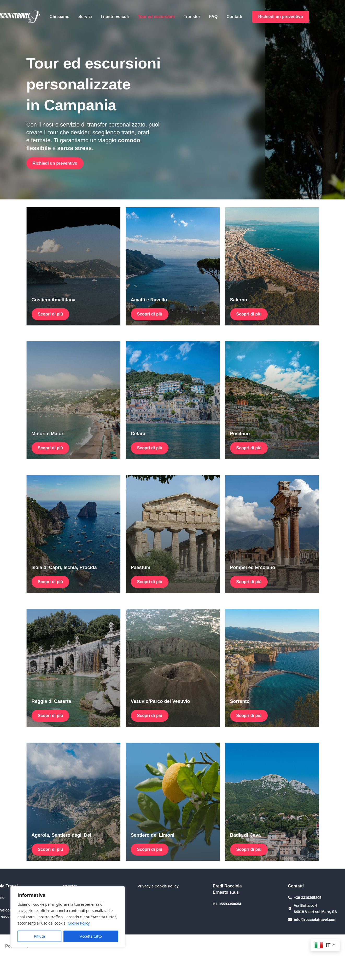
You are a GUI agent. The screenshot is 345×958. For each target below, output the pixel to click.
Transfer (192, 16)
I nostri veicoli (115, 16)
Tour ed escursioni (156, 16)
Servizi (85, 16)
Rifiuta (39, 936)
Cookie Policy (79, 923)
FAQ (213, 16)
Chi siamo (59, 16)
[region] (67, 917)
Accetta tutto (91, 936)
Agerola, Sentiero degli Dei (61, 835)
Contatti (234, 16)
